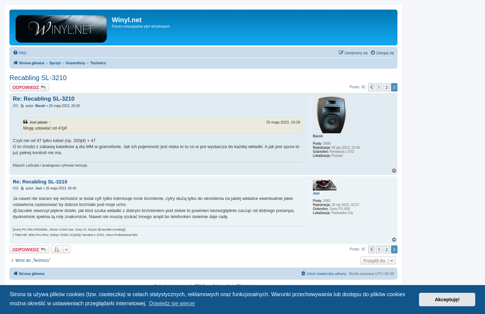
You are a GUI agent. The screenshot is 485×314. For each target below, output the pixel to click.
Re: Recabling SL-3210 (43, 99)
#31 (16, 106)
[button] (371, 87)
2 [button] (386, 87)
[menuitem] (19, 53)
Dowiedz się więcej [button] (172, 303)
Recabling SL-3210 (38, 77)
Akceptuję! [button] (447, 299)
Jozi (33, 122)
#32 (16, 188)
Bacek (318, 136)
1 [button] (379, 87)
